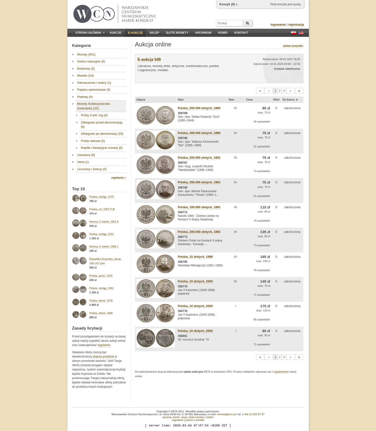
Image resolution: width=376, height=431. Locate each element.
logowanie (278, 24)
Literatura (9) (86, 155)
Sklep (154, 32)
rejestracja (296, 24)
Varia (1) (83, 162)
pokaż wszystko (293, 45)
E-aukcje (135, 32)
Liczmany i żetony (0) (92, 169)
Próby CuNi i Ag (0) (94, 115)
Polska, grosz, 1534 (101, 275)
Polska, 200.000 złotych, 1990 (199, 108)
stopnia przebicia (103, 356)
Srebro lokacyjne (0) (91, 61)
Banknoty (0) (86, 68)
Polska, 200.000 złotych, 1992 (199, 232)
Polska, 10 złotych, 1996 (195, 256)
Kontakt (241, 32)
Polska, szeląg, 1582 (101, 288)
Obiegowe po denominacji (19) (102, 133)
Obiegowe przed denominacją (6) (101, 125)
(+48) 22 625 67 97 (253, 414)
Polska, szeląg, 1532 (101, 234)
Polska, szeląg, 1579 (101, 196)
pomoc (190, 420)
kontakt (200, 420)
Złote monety (177, 32)
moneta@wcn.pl (226, 414)
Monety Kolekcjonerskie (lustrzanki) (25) (93, 106)
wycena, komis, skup (174, 417)
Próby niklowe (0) (93, 141)
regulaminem (281, 371)
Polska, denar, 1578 (101, 300)
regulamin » (118, 177)
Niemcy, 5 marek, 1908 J (103, 246)
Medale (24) (85, 75)
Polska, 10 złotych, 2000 (195, 281)
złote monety (196, 417)
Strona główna (90, 32)
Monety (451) (86, 54)
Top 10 (78, 189)
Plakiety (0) (85, 97)
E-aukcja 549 (149, 59)
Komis (222, 32)
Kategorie (81, 45)
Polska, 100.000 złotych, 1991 (199, 207)
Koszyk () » (228, 4)
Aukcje (115, 32)
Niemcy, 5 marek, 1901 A (104, 221)
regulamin (104, 345)
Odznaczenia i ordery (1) (94, 82)
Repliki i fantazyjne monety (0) (102, 148)
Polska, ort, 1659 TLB (102, 209)
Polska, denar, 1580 (101, 313)
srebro (209, 417)
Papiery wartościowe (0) (94, 89)
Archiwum (203, 32)
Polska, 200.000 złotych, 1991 (199, 157)
